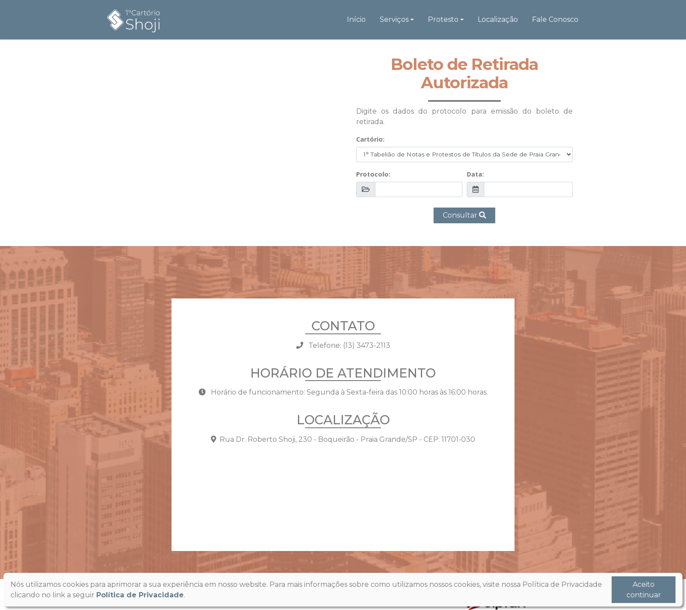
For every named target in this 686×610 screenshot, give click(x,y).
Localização (498, 19)
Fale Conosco (555, 19)
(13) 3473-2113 (366, 345)
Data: (475, 174)
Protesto (443, 19)
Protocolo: (373, 174)
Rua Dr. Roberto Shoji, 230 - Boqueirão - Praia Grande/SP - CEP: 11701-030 (343, 439)
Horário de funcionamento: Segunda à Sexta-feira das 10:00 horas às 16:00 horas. (343, 392)
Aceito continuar (643, 589)
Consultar (464, 215)
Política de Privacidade (140, 595)
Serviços (394, 19)
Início (356, 19)
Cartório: (370, 139)
